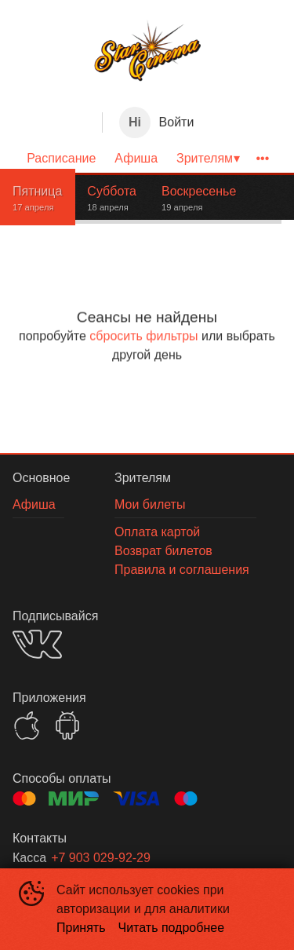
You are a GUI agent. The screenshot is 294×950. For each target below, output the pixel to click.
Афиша (136, 158)
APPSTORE (27, 725)
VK (37, 644)
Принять (81, 927)
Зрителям (204, 158)
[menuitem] (61, 158)
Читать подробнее (171, 927)
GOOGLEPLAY (67, 725)
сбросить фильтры (143, 335)
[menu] (147, 158)
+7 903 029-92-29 (101, 857)
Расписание (61, 158)
